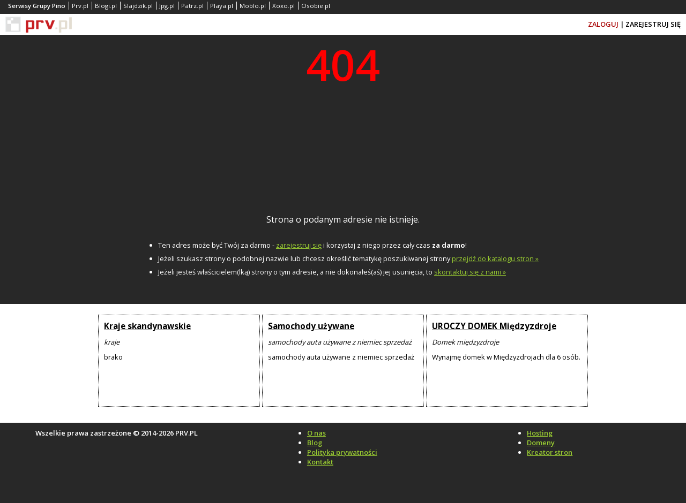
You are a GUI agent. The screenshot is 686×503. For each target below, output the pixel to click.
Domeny (541, 442)
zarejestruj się (299, 245)
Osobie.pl (315, 6)
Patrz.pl (192, 6)
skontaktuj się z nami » (470, 272)
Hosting (540, 433)
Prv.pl (80, 6)
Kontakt (320, 462)
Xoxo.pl (283, 6)
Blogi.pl (106, 6)
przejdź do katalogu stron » (495, 258)
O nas (316, 433)
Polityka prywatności (342, 452)
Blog (314, 442)
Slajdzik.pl (138, 6)
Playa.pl (221, 6)
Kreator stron (549, 452)
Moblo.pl (253, 6)
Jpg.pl (167, 6)
